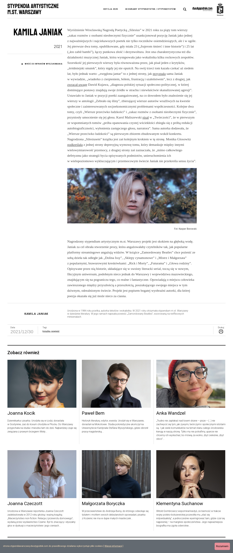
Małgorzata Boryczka (103, 503)
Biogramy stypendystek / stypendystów (150, 9)
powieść (55, 331)
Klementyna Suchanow (179, 503)
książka (46, 331)
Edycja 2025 (110, 9)
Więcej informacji (113, 546)
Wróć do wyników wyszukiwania (43, 64)
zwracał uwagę (77, 84)
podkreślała (75, 145)
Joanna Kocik (21, 413)
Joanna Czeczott (24, 503)
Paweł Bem (93, 413)
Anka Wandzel (170, 413)
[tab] (185, 9)
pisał (145, 117)
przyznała (159, 74)
